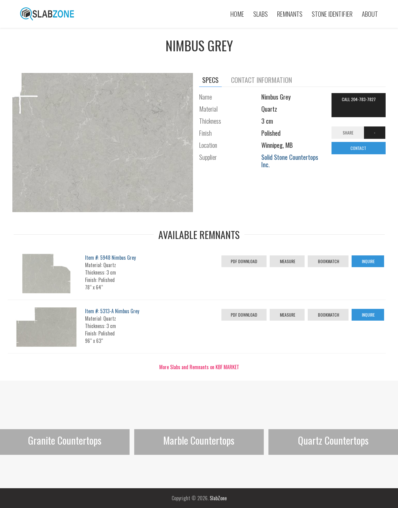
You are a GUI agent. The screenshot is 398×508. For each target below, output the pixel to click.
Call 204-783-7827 (359, 99)
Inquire (368, 261)
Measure (287, 261)
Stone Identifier (332, 14)
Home (237, 14)
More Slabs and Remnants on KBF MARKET (199, 367)
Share (348, 132)
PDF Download (244, 261)
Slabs (260, 14)
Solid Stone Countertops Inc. (289, 160)
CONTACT (358, 148)
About (370, 14)
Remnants (289, 14)
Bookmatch (328, 261)
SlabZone (218, 498)
